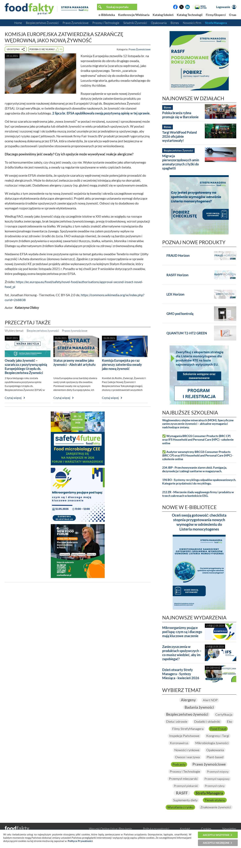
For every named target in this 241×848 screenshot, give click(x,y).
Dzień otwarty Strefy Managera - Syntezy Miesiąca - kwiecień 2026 (180, 674)
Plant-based (215, 757)
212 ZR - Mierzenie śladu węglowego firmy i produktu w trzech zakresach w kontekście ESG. (198, 493)
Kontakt (185, 829)
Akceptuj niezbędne (216, 842)
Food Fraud (218, 729)
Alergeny (188, 700)
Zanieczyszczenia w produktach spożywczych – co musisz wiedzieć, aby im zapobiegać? (181, 653)
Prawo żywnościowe (74, 330)
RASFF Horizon (177, 275)
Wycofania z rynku (180, 807)
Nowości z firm (192, 23)
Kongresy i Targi (217, 736)
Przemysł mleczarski (183, 779)
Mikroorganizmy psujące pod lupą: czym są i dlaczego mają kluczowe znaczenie (182, 632)
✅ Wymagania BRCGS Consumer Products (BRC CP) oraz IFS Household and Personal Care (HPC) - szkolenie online (198, 439)
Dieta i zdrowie (176, 722)
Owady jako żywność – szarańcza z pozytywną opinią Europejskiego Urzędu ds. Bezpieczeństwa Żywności (26, 366)
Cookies (206, 829)
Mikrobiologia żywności (212, 743)
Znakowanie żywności (215, 807)
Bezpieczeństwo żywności (43, 330)
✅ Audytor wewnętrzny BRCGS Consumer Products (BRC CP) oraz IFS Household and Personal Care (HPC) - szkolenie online (197, 455)
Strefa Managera (216, 23)
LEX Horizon (175, 294)
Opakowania (159, 23)
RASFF (182, 793)
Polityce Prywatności (80, 840)
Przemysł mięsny (218, 771)
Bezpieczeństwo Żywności (42, 23)
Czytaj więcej (13, 398)
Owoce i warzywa (187, 757)
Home (18, 23)
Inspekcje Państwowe (184, 736)
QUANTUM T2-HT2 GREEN (186, 333)
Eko (229, 722)
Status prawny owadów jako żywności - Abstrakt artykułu (74, 362)
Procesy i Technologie (105, 23)
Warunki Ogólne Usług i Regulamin (110, 829)
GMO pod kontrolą (179, 314)
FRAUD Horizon (178, 255)
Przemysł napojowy (217, 779)
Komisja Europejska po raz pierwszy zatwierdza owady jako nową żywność (122, 364)
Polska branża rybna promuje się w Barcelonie (180, 115)
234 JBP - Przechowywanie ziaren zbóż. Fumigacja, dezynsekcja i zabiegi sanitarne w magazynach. (194, 469)
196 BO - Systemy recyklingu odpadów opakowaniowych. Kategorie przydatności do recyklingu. (199, 481)
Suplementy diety (185, 800)
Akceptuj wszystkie (216, 834)
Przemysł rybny (215, 786)
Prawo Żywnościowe (75, 23)
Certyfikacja (223, 714)
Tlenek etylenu (214, 800)
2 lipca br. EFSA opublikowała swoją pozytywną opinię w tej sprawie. (101, 113)
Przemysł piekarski (186, 786)
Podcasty (179, 764)
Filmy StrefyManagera (187, 729)
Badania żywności (199, 707)
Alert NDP (210, 700)
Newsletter (229, 829)
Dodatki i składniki (207, 722)
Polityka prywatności (156, 829)
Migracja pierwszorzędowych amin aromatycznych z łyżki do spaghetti (180, 162)
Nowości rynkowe (186, 750)
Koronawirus (179, 743)
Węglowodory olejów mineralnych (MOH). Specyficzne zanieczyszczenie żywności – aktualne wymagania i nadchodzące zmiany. (198, 424)
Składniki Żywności (135, 23)
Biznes (175, 23)
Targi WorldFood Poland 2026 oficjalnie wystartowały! (179, 136)
